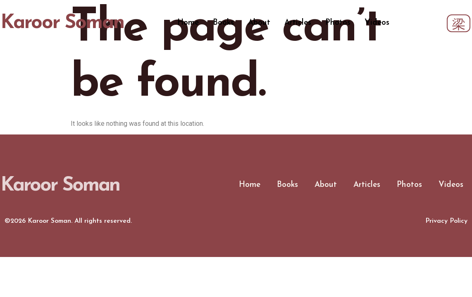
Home (188, 23)
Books (223, 23)
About (259, 23)
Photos (337, 23)
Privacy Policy (446, 221)
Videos (377, 23)
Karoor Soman (62, 23)
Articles (297, 23)
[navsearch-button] (458, 23)
